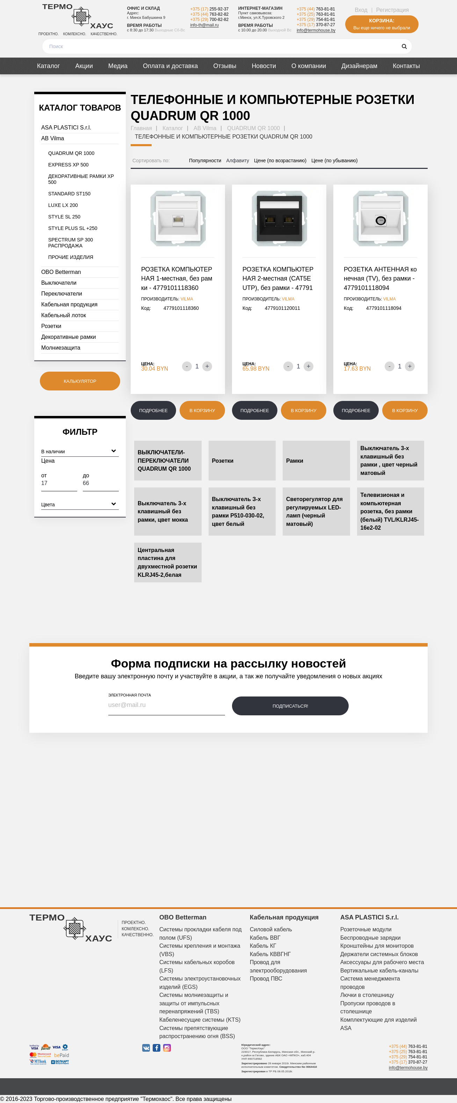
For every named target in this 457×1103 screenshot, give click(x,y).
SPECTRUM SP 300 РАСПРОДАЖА (70, 242)
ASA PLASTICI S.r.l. (66, 128)
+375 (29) (209, 19)
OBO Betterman (61, 272)
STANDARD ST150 (69, 193)
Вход (361, 10)
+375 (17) (209, 9)
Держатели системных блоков (379, 954)
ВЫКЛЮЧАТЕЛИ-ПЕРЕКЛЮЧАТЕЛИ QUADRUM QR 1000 (164, 460)
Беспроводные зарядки (370, 938)
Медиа (118, 65)
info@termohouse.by (316, 30)
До (101, 481)
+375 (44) (209, 14)
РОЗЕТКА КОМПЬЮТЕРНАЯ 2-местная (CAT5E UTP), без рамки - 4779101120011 (277, 279)
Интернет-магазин (260, 8)
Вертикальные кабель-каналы (379, 971)
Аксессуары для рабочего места (382, 962)
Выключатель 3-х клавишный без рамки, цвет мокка (163, 511)
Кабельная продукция (69, 304)
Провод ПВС (266, 979)
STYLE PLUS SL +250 (72, 228)
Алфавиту (237, 160)
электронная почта (129, 695)
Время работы (144, 25)
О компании (308, 65)
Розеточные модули (366, 929)
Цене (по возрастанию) (280, 160)
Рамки (294, 461)
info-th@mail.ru (204, 25)
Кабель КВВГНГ (270, 954)
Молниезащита (60, 348)
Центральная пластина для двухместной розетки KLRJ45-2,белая (167, 562)
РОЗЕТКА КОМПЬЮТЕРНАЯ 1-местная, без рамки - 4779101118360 (176, 278)
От (59, 481)
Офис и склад (143, 8)
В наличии (78, 450)
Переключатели (61, 294)
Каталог (48, 65)
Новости (264, 65)
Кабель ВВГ (265, 938)
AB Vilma (52, 138)
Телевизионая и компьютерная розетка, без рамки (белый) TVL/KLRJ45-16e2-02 (390, 511)
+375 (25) (316, 14)
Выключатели (59, 283)
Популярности (205, 160)
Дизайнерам (359, 65)
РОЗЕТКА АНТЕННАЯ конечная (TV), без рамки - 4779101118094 (380, 278)
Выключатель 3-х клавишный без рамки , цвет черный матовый (389, 460)
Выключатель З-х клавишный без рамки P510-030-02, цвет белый (238, 511)
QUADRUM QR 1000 (71, 153)
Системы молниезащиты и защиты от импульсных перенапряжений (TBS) (193, 1003)
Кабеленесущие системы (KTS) (200, 1020)
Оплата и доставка (170, 65)
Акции (84, 65)
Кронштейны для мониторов (377, 946)
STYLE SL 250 (64, 216)
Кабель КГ (263, 946)
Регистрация (392, 10)
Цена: (147, 364)
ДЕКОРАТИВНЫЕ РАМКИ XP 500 (81, 179)
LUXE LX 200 (63, 205)
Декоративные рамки (68, 337)
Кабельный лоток (63, 315)
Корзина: (381, 20)
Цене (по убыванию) (334, 160)
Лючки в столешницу (367, 995)
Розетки (51, 326)
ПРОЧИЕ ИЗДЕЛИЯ (70, 257)
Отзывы (224, 65)
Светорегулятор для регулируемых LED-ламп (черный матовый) (314, 511)
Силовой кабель (271, 929)
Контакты (406, 65)
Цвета (78, 503)
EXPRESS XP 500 (68, 164)
